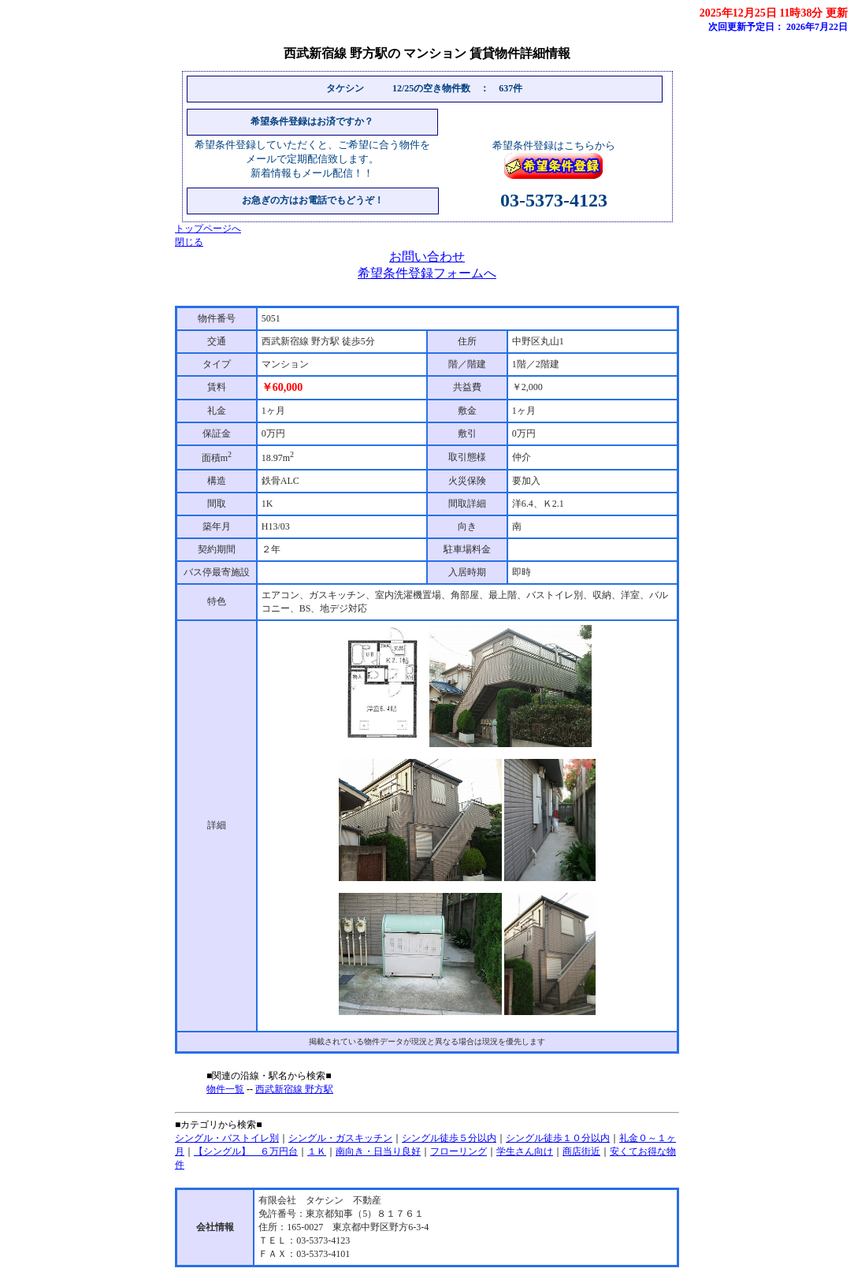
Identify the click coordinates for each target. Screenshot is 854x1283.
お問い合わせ (427, 256)
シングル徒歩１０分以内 (558, 1138)
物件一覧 (225, 1089)
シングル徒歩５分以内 (449, 1138)
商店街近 (581, 1151)
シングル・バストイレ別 (227, 1138)
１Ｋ (316, 1151)
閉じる (189, 241)
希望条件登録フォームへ (427, 273)
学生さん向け (524, 1151)
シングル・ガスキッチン (340, 1138)
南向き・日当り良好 (378, 1151)
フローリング (458, 1151)
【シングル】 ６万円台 (246, 1151)
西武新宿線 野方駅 (294, 1089)
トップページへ (208, 228)
